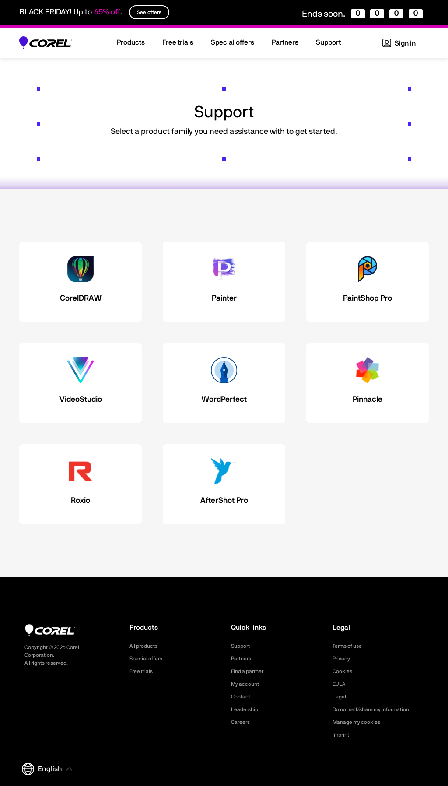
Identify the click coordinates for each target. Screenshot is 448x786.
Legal (340, 697)
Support (242, 646)
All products (146, 646)
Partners (243, 659)
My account (247, 684)
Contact (242, 697)
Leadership (246, 709)
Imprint (342, 735)
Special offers (149, 659)
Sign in (399, 43)
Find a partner (250, 671)
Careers (242, 722)
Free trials (143, 671)
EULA (339, 684)
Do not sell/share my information (377, 709)
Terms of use (350, 646)
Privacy (342, 659)
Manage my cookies (360, 722)
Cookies (343, 671)
